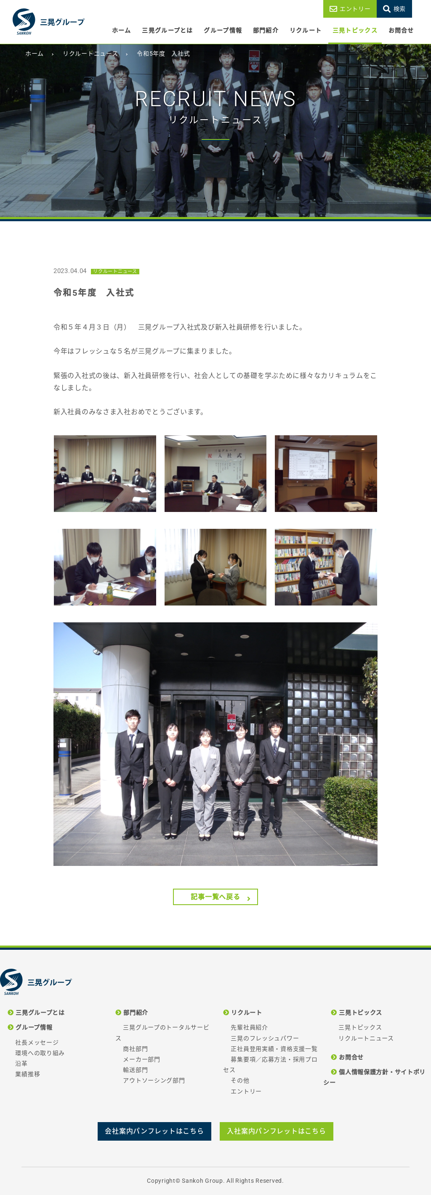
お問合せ (401, 30)
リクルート (306, 30)
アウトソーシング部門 (154, 1080)
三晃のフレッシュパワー (265, 1038)
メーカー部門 (141, 1059)
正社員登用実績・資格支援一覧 (274, 1048)
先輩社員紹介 (249, 1027)
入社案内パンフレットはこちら (276, 1131)
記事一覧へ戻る (215, 897)
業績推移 (27, 1074)
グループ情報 (223, 30)
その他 (240, 1080)
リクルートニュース (366, 1038)
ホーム (121, 30)
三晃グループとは (167, 30)
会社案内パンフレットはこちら (154, 1131)
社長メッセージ (37, 1042)
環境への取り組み (40, 1053)
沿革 (21, 1063)
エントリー (355, 8)
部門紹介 (266, 30)
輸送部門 (135, 1069)
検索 (400, 8)
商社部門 (135, 1048)
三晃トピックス (355, 30)
